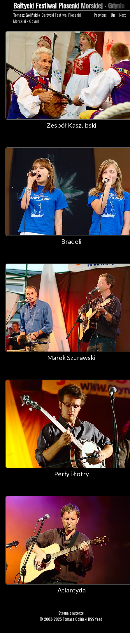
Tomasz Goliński (25, 15)
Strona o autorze (71, 613)
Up (113, 15)
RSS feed (95, 619)
